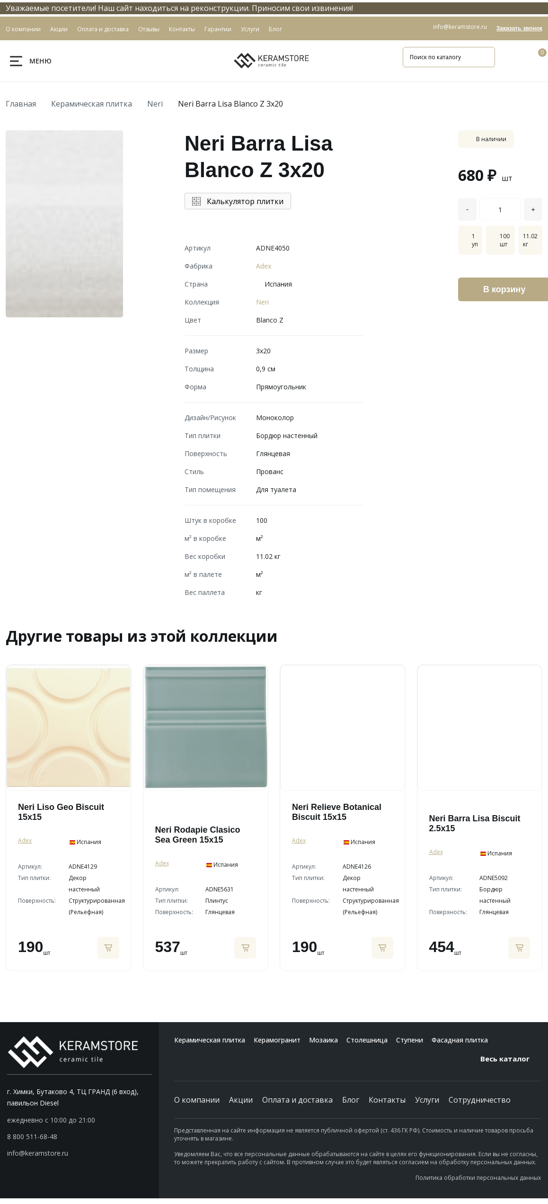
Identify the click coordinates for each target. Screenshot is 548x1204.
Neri (155, 103)
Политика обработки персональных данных (478, 1178)
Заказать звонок (519, 28)
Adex (263, 265)
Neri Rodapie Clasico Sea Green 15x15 (197, 835)
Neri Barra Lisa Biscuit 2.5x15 (475, 823)
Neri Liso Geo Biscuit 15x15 (61, 812)
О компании (197, 1100)
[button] (79, 1136)
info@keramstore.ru (460, 27)
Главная (21, 103)
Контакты (387, 1100)
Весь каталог (510, 1058)
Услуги (427, 1100)
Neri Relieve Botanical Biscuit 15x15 (336, 812)
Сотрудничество (480, 1100)
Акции (241, 1100)
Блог (350, 1100)
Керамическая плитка (91, 103)
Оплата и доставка (297, 1100)
